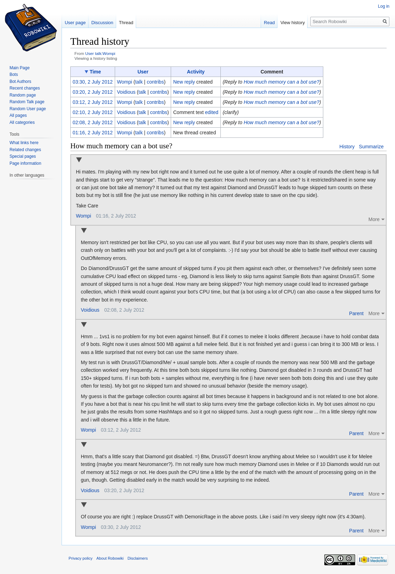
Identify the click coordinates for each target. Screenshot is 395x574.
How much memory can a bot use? (281, 82)
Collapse (79, 160)
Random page (22, 95)
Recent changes (24, 88)
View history (292, 22)
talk (139, 82)
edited (211, 112)
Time (95, 72)
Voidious (90, 310)
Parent (356, 313)
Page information (25, 163)
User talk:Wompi (100, 53)
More (374, 219)
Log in (383, 6)
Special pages (22, 156)
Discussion (102, 22)
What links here (23, 142)
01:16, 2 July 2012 (93, 132)
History (347, 146)
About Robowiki (110, 558)
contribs (155, 82)
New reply (184, 82)
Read (269, 22)
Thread (126, 22)
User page (75, 22)
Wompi (83, 216)
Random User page (27, 108)
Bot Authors (20, 81)
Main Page (19, 67)
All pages (18, 115)
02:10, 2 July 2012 (93, 112)
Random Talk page (26, 101)
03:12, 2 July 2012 (93, 102)
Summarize (371, 146)
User (142, 72)
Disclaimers (138, 558)
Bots (13, 74)
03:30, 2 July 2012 (93, 82)
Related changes (25, 149)
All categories (22, 122)
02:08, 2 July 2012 (93, 122)
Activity (196, 72)
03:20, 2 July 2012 (93, 92)
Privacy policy (80, 558)
